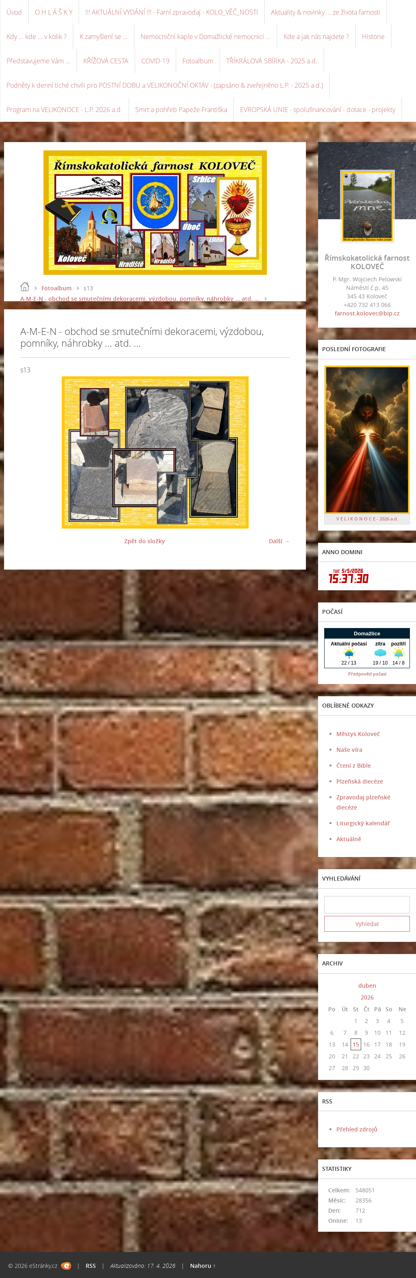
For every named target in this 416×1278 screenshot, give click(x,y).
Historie (373, 36)
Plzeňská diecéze (359, 781)
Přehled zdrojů (356, 1129)
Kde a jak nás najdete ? (316, 36)
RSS (91, 1265)
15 (356, 1044)
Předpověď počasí (367, 674)
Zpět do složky (144, 541)
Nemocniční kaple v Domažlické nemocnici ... (206, 36)
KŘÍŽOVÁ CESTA (105, 60)
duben (367, 985)
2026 (367, 997)
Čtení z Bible (353, 765)
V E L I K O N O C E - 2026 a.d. (367, 519)
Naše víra (349, 749)
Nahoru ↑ (203, 1265)
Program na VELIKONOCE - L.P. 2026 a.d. (64, 109)
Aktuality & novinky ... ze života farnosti (325, 12)
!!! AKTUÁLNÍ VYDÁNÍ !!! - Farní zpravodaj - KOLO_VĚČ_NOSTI (171, 12)
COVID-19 (155, 60)
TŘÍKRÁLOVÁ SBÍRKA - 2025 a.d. (271, 60)
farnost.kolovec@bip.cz (367, 313)
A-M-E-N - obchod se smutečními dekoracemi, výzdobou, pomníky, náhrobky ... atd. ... (139, 298)
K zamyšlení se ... (104, 36)
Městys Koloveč (358, 734)
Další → (279, 541)
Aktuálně (348, 839)
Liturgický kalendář (363, 823)
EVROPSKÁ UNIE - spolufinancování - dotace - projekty (317, 109)
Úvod (14, 12)
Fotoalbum (197, 60)
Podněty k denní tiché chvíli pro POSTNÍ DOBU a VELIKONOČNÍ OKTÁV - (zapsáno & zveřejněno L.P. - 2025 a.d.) (164, 85)
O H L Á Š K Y (53, 12)
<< (332, 985)
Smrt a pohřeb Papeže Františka (181, 109)
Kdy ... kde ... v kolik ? (36, 36)
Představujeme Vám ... (38, 60)
